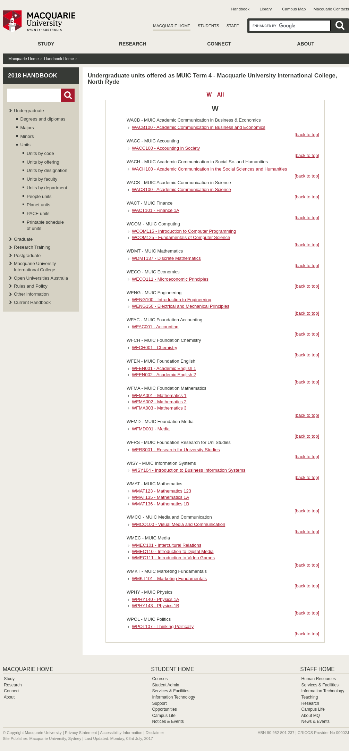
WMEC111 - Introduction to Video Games (173, 557)
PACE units (38, 213)
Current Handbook (32, 302)
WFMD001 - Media (151, 428)
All (220, 95)
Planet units (38, 204)
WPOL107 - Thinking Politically (163, 626)
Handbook (240, 9)
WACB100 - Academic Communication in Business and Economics (198, 127)
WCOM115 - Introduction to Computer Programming (184, 231)
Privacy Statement (81, 733)
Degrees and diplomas (43, 119)
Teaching (309, 697)
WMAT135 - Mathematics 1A (160, 497)
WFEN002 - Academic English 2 (164, 374)
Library (265, 9)
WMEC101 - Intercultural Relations (166, 545)
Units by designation (47, 170)
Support (159, 703)
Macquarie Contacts (331, 9)
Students (208, 26)
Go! (68, 95)
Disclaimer (155, 733)
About (305, 44)
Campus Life (163, 715)
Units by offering (43, 162)
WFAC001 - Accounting (155, 326)
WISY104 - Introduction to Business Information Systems (188, 470)
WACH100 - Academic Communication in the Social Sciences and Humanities (209, 169)
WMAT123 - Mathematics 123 (161, 491)
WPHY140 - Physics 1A (155, 599)
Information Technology (173, 697)
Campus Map (294, 9)
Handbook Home (59, 59)
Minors (27, 136)
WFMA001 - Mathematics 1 (159, 395)
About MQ (310, 715)
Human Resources (318, 678)
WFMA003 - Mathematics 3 (159, 408)
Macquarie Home (171, 26)
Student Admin (165, 685)
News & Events (315, 721)
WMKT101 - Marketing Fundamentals (169, 578)
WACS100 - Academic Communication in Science (181, 189)
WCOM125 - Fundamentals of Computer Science (181, 237)
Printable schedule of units (45, 225)
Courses (160, 678)
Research (132, 44)
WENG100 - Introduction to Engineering (171, 299)
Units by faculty (42, 179)
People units (39, 196)
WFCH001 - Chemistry (154, 347)
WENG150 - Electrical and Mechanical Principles (180, 306)
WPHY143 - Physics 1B (155, 605)
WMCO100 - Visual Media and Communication (178, 524)
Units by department (47, 187)
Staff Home (317, 669)
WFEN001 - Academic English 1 (164, 368)
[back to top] (307, 134)
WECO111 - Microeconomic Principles (170, 279)
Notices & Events (168, 721)
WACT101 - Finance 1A (155, 210)
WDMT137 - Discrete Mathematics (166, 258)
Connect (219, 44)
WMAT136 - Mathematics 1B (160, 503)
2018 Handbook (32, 75)
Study (46, 44)
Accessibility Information (121, 733)
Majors (27, 127)
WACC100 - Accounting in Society (166, 148)
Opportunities (164, 709)
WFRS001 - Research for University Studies (176, 449)
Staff (233, 26)
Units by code (40, 153)
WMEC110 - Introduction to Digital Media (173, 551)
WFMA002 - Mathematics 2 (159, 401)
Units (25, 144)
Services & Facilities (170, 690)
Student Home (172, 669)
